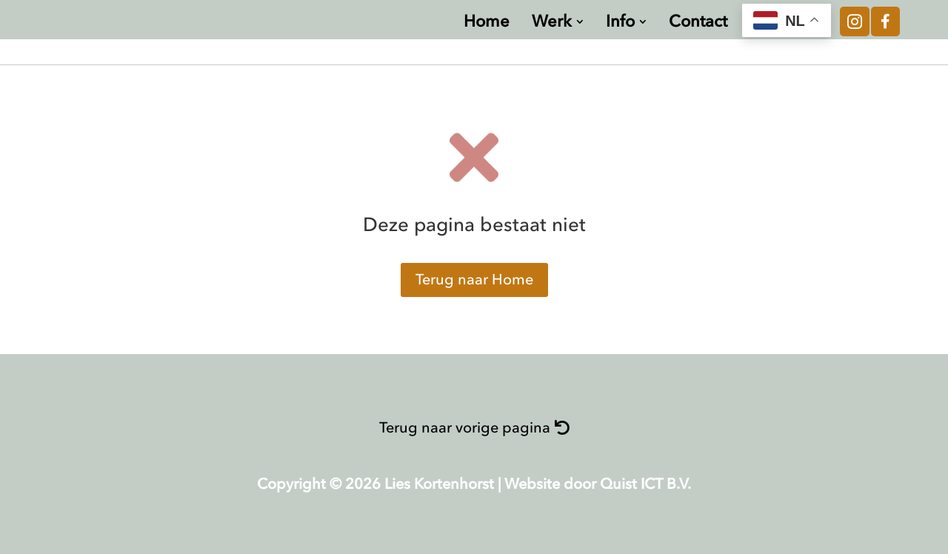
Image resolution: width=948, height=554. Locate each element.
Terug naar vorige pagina (464, 428)
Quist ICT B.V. (645, 484)
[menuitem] (486, 21)
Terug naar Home (474, 280)
